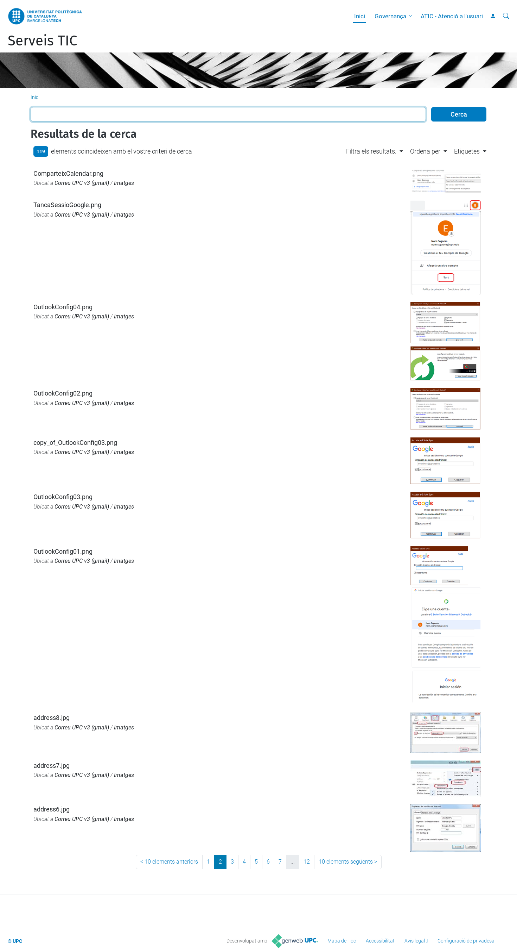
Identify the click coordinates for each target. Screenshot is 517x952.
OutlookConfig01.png (62, 551)
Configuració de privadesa (466, 941)
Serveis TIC (42, 40)
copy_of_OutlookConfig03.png (75, 442)
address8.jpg (51, 717)
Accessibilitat (380, 941)
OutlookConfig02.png (62, 393)
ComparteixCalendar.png (68, 173)
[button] (412, 16)
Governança (390, 16)
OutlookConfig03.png (62, 496)
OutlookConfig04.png (62, 307)
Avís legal (414, 941)
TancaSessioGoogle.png (67, 205)
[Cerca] (506, 16)
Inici (359, 16)
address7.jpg (51, 765)
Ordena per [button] (425, 151)
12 (307, 861)
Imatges (124, 183)
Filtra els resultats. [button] (371, 151)
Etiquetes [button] (467, 151)
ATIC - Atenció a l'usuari (452, 16)
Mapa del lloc (341, 941)
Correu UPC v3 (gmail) (82, 183)
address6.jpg (51, 809)
